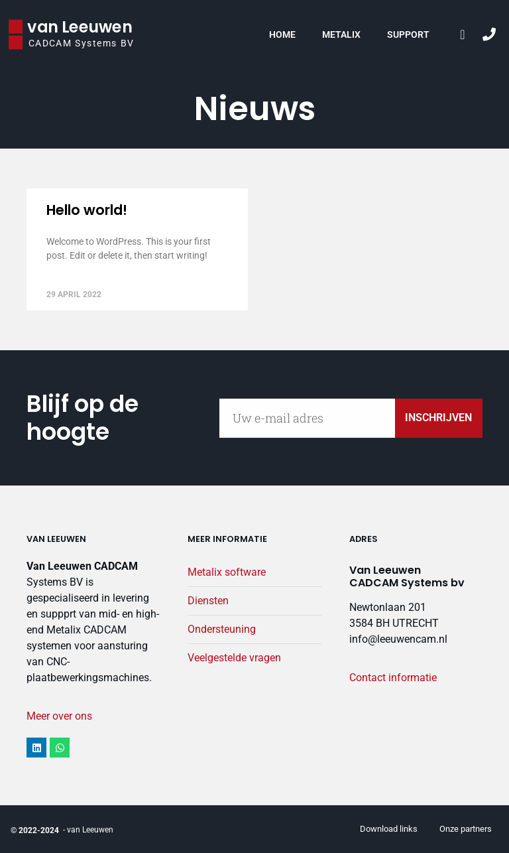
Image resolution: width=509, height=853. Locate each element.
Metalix (341, 34)
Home (282, 34)
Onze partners (465, 829)
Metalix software (227, 572)
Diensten (208, 600)
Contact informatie (393, 677)
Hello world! (86, 210)
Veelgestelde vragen (234, 657)
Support (408, 34)
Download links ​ (390, 829)
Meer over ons (59, 716)
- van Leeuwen (88, 829)
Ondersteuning (222, 629)
